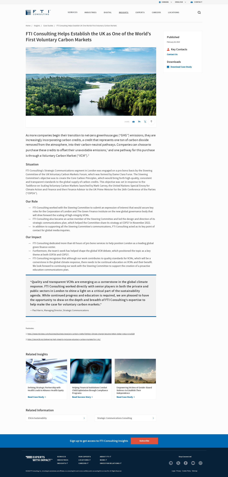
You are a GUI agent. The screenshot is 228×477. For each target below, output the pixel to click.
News (103, 460)
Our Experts (85, 456)
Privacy (178, 471)
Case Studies (48, 26)
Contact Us (172, 54)
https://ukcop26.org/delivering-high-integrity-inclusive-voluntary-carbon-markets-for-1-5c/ (64, 339)
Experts (140, 12)
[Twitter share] (145, 122)
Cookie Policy (186, 471)
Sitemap (194, 471)
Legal (173, 471)
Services (72, 12)
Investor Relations (110, 463)
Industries (91, 12)
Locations (173, 12)
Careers (156, 12)
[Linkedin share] (139, 122)
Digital (108, 12)
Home (28, 26)
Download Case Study (179, 67)
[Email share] (133, 122)
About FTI (105, 456)
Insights (124, 12)
